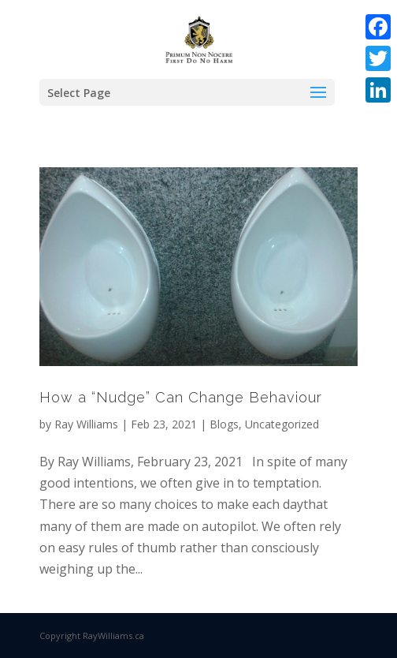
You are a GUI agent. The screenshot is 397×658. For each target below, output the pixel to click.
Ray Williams (86, 424)
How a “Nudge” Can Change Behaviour (180, 397)
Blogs (224, 424)
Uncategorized (282, 424)
